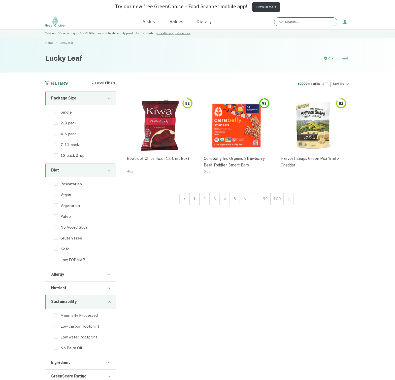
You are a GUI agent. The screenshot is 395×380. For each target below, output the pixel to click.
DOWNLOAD (266, 7)
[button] (305, 22)
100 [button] (277, 199)
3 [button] (214, 199)
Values (176, 22)
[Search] (308, 22)
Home (49, 43)
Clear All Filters (103, 83)
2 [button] (204, 199)
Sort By (338, 84)
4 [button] (224, 199)
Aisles (148, 22)
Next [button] (288, 199)
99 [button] (265, 199)
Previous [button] (184, 199)
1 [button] (194, 199)
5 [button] (235, 199)
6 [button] (245, 199)
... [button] (254, 199)
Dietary (204, 22)
